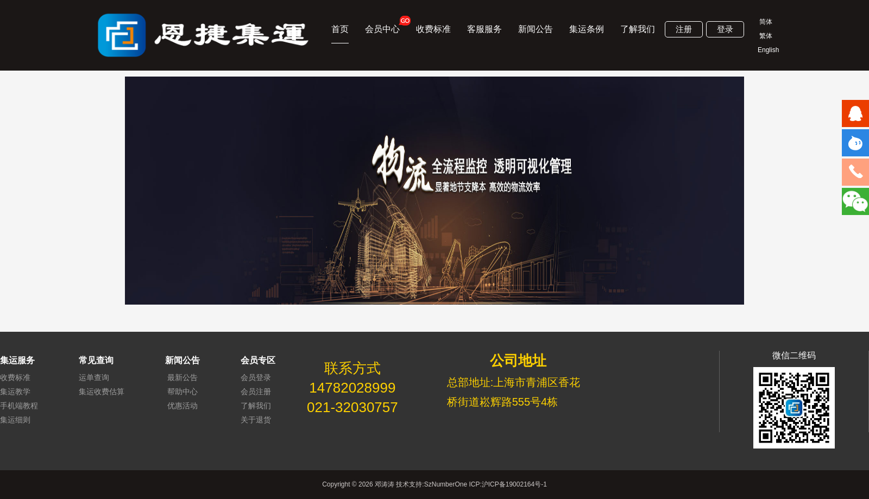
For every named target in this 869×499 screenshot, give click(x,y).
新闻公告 (535, 29)
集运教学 (15, 391)
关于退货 (256, 419)
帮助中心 (182, 391)
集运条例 (586, 29)
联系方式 (352, 368)
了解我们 (637, 29)
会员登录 (256, 377)
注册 (684, 29)
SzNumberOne (445, 484)
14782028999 (352, 388)
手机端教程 (19, 405)
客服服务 (484, 29)
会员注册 (256, 391)
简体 (765, 22)
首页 (340, 29)
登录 (725, 29)
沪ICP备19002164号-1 (514, 484)
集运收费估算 (101, 391)
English (766, 50)
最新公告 (182, 377)
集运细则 (15, 419)
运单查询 (94, 377)
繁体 (765, 36)
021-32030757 (352, 407)
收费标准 (433, 29)
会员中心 (382, 25)
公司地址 (518, 360)
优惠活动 (182, 405)
